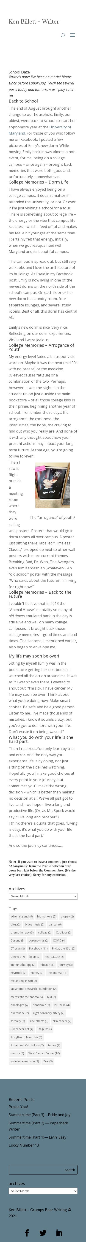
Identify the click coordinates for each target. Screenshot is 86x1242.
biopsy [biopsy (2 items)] (67, 916)
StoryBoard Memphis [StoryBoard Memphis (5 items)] (26, 1037)
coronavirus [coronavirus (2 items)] (38, 940)
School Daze (19, 72)
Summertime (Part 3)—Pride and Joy (39, 1114)
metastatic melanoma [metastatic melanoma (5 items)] (27, 997)
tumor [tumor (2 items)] (54, 1045)
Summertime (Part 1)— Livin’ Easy (37, 1137)
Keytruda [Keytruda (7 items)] (18, 973)
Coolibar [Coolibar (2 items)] (63, 932)
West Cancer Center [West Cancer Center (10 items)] (44, 1053)
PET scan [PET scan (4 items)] (61, 1005)
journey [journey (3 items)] (65, 965)
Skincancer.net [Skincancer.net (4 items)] (22, 1029)
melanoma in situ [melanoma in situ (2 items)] (24, 981)
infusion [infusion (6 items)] (47, 965)
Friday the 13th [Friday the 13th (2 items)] (63, 948)
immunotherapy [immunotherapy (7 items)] (23, 965)
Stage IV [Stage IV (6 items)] (45, 1029)
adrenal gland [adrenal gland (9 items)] (22, 916)
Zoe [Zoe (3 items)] (48, 1061)
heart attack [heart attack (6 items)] (54, 957)
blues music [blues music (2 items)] (34, 924)
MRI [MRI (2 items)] (51, 997)
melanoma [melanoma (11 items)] (57, 973)
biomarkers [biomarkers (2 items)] (46, 916)
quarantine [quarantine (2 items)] (20, 1013)
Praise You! (18, 1106)
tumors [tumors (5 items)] (17, 1053)
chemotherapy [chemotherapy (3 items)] (22, 932)
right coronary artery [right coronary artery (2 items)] (48, 1013)
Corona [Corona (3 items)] (17, 940)
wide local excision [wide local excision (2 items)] (25, 1061)
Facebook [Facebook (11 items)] (38, 948)
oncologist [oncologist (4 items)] (19, 1005)
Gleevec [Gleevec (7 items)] (18, 957)
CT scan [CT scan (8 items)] (18, 948)
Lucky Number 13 (24, 1145)
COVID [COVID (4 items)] (59, 940)
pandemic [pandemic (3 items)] (41, 1005)
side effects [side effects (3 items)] (38, 1021)
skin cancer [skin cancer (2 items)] (62, 1021)
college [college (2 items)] (44, 932)
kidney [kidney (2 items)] (37, 973)
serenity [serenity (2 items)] (18, 1021)
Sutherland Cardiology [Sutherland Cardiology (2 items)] (27, 1045)
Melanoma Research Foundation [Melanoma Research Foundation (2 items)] (33, 989)
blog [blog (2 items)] (15, 924)
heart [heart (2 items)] (34, 957)
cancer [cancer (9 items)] (55, 924)
